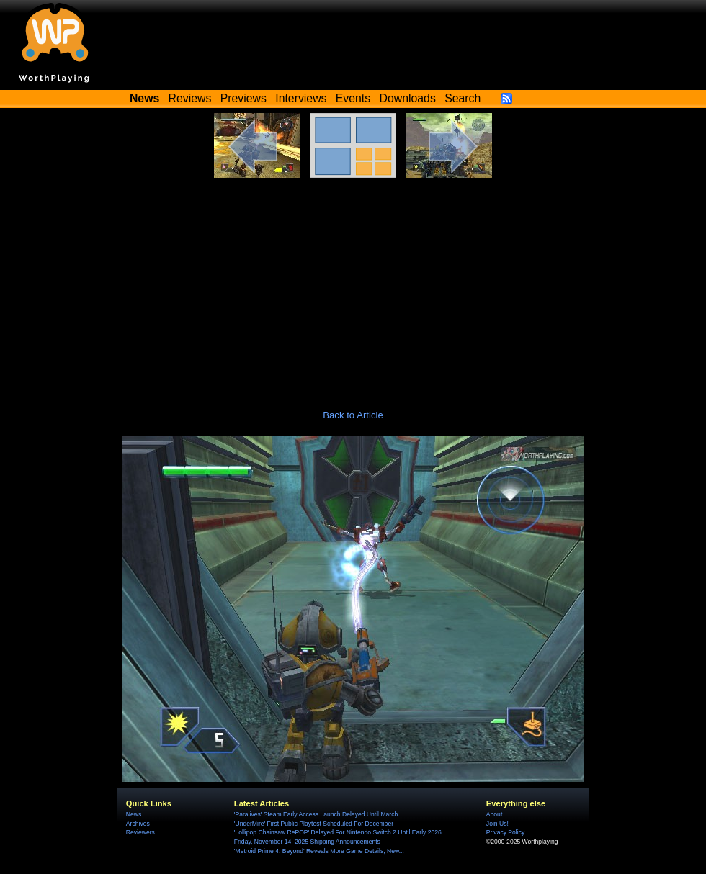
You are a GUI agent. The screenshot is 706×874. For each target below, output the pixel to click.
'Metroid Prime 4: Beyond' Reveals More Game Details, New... (319, 851)
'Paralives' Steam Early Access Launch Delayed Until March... (318, 814)
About (494, 814)
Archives (138, 823)
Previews (243, 98)
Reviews (190, 98)
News (133, 814)
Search (462, 98)
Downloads (408, 98)
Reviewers (140, 832)
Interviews (300, 98)
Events (353, 98)
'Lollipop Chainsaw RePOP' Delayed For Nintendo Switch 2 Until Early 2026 (338, 832)
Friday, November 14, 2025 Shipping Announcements (307, 841)
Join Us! (497, 823)
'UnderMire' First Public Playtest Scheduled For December (313, 823)
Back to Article (353, 415)
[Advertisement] (353, 286)
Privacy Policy (505, 832)
